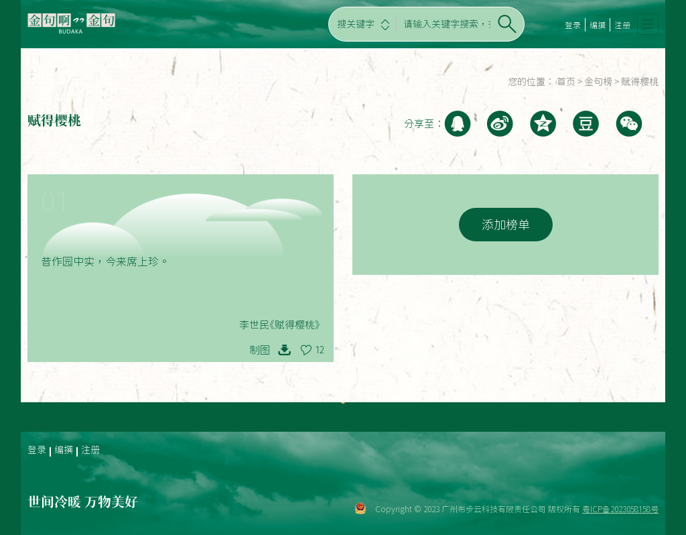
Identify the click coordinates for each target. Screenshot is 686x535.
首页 (566, 81)
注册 (622, 25)
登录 (573, 25)
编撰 (598, 25)
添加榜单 (506, 225)
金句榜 (598, 81)
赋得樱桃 (640, 81)
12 (319, 350)
